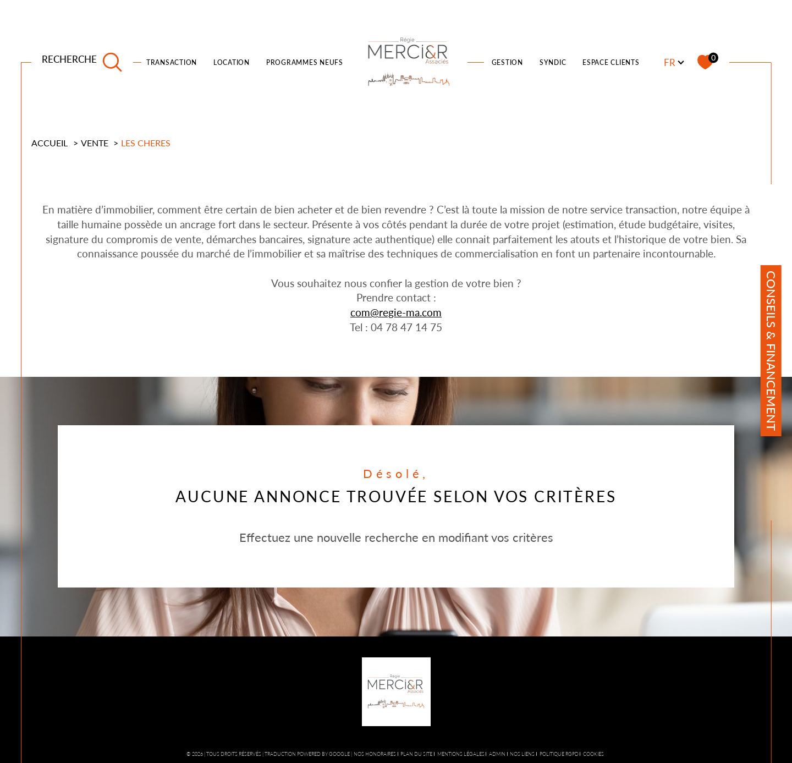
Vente (94, 143)
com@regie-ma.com (396, 312)
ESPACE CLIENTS (611, 62)
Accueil (49, 143)
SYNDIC (553, 62)
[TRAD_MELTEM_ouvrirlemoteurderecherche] (82, 62)
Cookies (593, 754)
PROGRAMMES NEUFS (304, 62)
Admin (497, 754)
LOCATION (231, 62)
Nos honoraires (375, 754)
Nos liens (522, 754)
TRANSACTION (171, 62)
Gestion (507, 62)
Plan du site (416, 754)
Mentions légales (461, 754)
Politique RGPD (559, 754)
